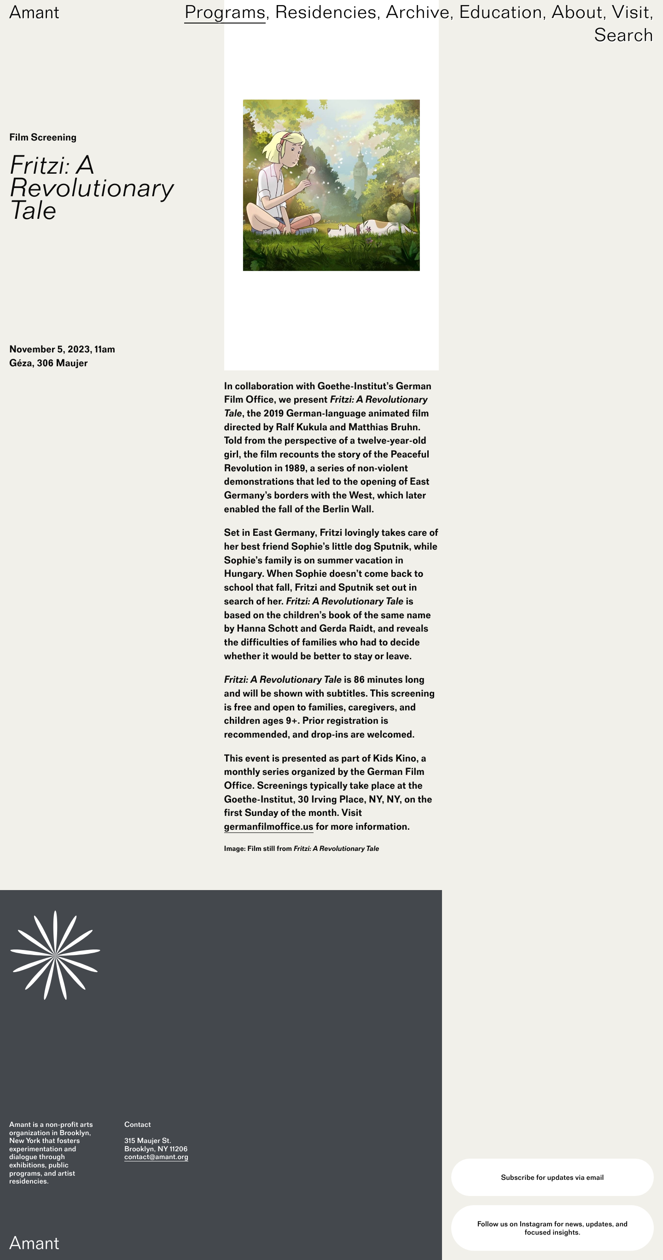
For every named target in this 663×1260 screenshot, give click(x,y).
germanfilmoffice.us (269, 826)
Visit (631, 11)
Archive (418, 11)
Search (624, 34)
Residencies (326, 11)
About (577, 11)
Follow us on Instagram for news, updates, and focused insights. (552, 1228)
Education (501, 11)
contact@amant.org (156, 1156)
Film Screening (42, 137)
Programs (225, 11)
